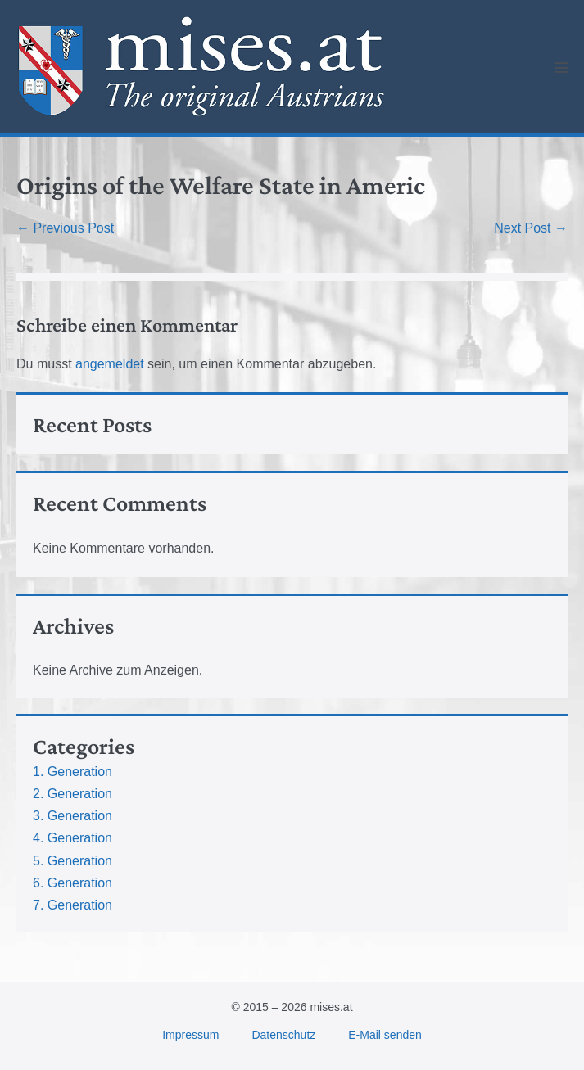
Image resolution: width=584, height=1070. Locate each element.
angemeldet (109, 364)
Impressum (190, 1034)
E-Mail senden (385, 1034)
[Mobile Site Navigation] (561, 67)
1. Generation (72, 772)
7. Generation (72, 905)
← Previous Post (65, 228)
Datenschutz (283, 1034)
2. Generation (72, 794)
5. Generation (72, 861)
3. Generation (72, 816)
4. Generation (72, 838)
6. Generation (72, 883)
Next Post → (531, 228)
